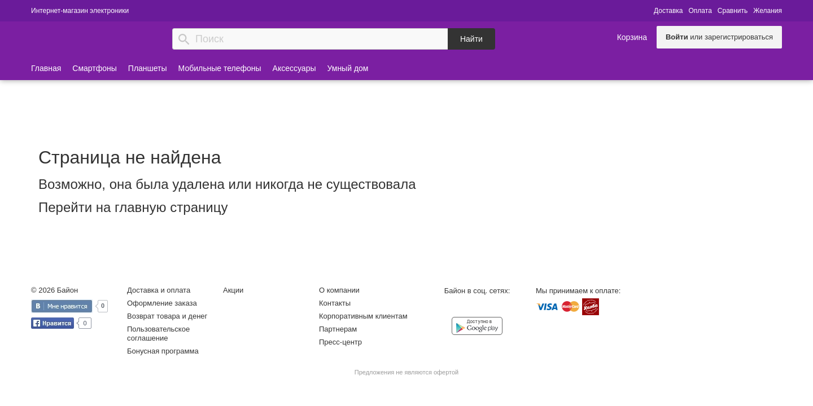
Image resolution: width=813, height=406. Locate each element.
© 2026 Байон (54, 290)
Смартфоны (94, 68)
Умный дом (348, 68)
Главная (46, 68)
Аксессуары (294, 68)
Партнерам (338, 329)
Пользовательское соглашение (158, 333)
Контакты (335, 303)
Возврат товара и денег (167, 316)
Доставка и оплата (158, 290)
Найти (471, 38)
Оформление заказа (162, 303)
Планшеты (147, 68)
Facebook (465, 308)
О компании (339, 290)
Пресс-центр (340, 342)
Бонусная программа (163, 351)
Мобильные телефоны (219, 68)
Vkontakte (443, 307)
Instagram (488, 308)
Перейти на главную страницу (133, 207)
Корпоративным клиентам (363, 316)
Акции (233, 290)
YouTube (511, 308)
